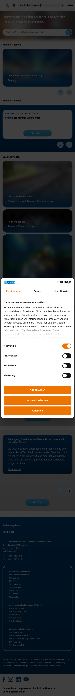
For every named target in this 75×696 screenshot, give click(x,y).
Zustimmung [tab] (13, 291)
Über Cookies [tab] (61, 291)
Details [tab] (37, 291)
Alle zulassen (37, 389)
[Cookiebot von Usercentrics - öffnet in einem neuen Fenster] (57, 283)
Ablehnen (37, 410)
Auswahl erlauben (37, 400)
